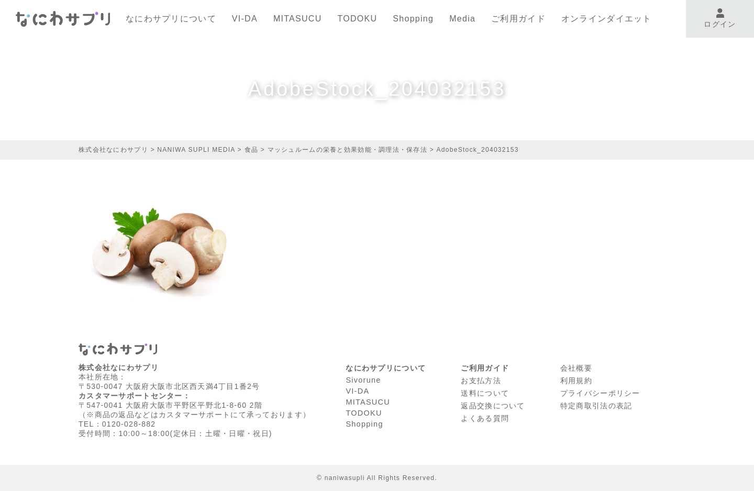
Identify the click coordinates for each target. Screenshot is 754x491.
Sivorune (363, 379)
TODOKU (358, 18)
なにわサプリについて (171, 18)
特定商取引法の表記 (596, 403)
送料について (485, 391)
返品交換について (493, 403)
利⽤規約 (576, 379)
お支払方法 (481, 379)
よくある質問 (485, 415)
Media (462, 18)
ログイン (720, 18)
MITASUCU (297, 18)
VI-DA (245, 18)
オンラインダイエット (606, 18)
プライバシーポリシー (600, 391)
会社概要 (576, 367)
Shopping (413, 18)
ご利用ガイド (518, 18)
